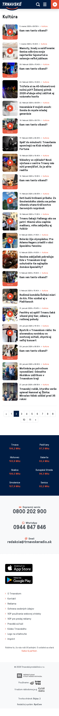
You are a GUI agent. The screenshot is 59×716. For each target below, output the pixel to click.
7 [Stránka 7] (42, 413)
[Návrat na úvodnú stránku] (12, 5)
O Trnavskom (14, 593)
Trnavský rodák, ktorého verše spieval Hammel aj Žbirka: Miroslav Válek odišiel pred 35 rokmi (38, 394)
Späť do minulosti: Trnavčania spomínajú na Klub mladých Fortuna (38, 145)
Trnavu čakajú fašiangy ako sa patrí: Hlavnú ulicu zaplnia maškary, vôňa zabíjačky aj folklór (38, 223)
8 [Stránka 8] (47, 413)
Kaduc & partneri (29, 650)
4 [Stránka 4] (26, 413)
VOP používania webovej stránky (24, 613)
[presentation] (10, 32)
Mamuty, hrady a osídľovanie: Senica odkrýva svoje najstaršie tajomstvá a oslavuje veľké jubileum (37, 53)
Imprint (11, 639)
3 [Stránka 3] (21, 413)
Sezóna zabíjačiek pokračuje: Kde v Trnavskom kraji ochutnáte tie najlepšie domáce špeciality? (37, 262)
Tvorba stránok (25, 698)
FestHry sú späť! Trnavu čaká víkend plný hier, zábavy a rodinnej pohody (37, 315)
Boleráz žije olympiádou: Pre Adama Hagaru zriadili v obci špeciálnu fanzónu (36, 242)
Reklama (12, 603)
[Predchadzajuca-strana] (6, 414)
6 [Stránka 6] (37, 413)
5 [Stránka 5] (32, 413)
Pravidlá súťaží (15, 623)
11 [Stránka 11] (30, 419)
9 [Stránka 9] (52, 413)
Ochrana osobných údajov (21, 608)
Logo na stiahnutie (17, 634)
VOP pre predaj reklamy (19, 618)
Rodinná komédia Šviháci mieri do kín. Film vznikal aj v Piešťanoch (37, 298)
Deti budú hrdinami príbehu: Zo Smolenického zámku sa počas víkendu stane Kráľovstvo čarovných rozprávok (38, 203)
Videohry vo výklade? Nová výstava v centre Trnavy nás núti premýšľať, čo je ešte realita (37, 165)
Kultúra (45, 26)
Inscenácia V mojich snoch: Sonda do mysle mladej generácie (35, 110)
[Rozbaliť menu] (44, 4)
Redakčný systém (25, 704)
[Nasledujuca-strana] (35, 420)
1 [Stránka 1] (11, 413)
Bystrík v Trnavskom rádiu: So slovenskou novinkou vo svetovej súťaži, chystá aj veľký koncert (38, 335)
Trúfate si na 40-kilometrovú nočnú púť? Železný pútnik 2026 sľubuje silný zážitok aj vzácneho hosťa (37, 91)
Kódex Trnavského (17, 628)
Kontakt (12, 598)
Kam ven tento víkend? (33, 30)
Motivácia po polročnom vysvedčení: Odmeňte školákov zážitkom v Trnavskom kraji (34, 373)
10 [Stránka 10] (24, 419)
